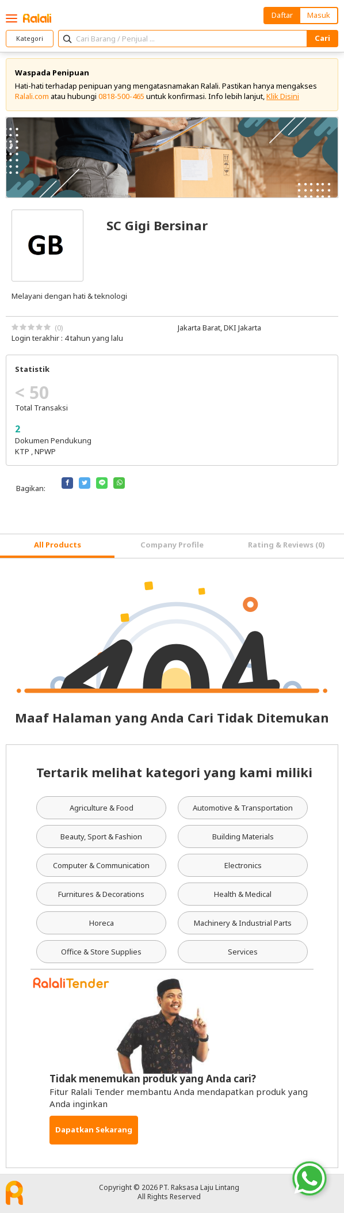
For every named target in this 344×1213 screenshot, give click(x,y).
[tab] (57, 546)
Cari (322, 38)
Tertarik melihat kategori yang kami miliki (174, 772)
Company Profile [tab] (172, 544)
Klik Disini (282, 96)
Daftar (282, 15)
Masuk (318, 15)
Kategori (29, 38)
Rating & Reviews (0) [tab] (286, 544)
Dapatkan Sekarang (93, 1129)
